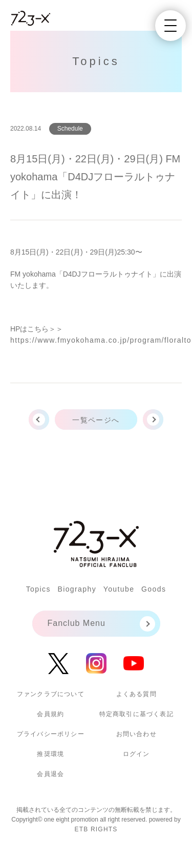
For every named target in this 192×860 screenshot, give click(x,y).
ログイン (136, 754)
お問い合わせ (136, 734)
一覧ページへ (95, 420)
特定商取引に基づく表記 (136, 714)
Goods (153, 589)
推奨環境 (50, 754)
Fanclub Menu (76, 623)
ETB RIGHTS (95, 829)
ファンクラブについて (50, 694)
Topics (38, 589)
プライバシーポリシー (50, 734)
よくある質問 (136, 694)
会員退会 (50, 774)
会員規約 (50, 714)
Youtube (119, 589)
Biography (76, 589)
